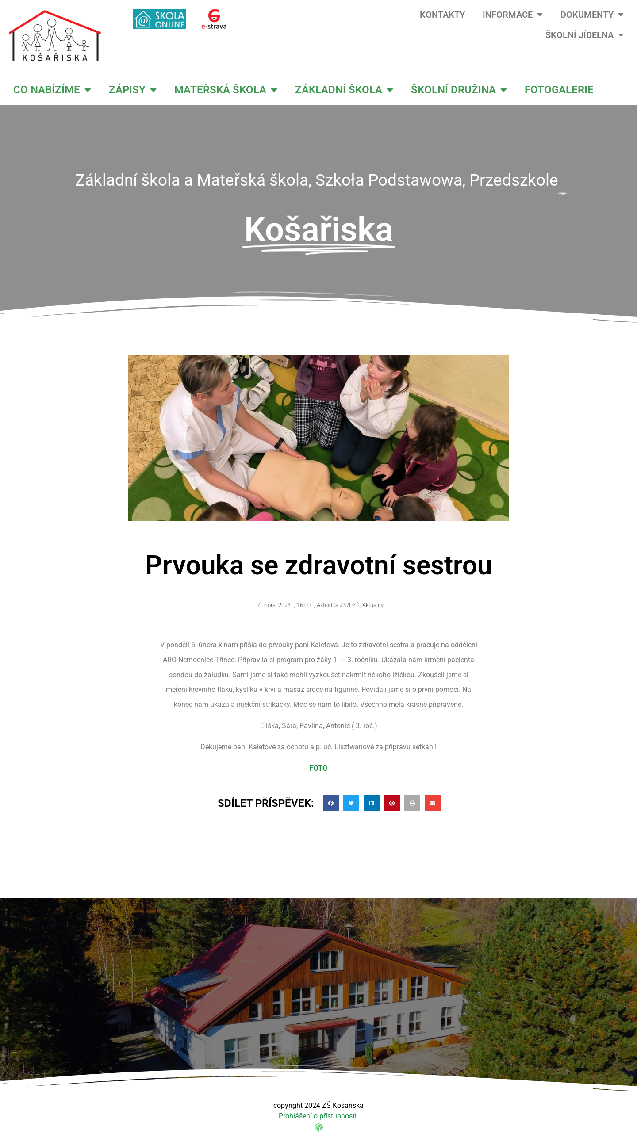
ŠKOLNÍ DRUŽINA (459, 89)
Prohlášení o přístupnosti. (318, 1116)
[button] (331, 803)
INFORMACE (513, 14)
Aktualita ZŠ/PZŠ (338, 605)
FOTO (318, 768)
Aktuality (373, 605)
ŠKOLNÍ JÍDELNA (584, 35)
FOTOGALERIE (559, 90)
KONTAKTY (442, 14)
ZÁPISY (133, 89)
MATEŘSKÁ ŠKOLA (225, 89)
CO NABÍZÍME (52, 89)
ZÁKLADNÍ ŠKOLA (344, 89)
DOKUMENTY (592, 14)
